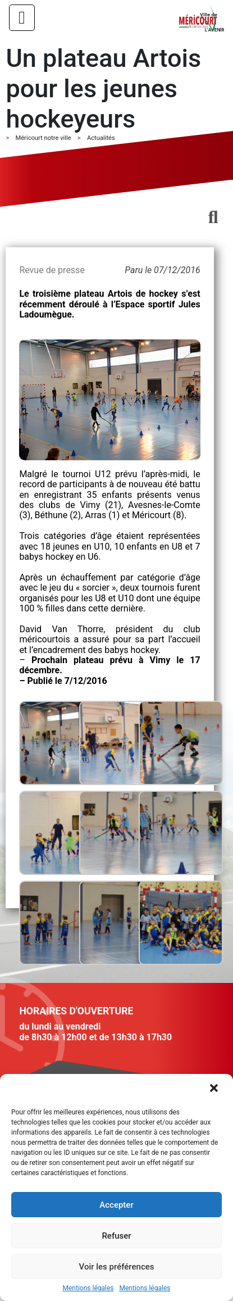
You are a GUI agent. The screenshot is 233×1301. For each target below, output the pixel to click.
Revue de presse (51, 270)
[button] (215, 1089)
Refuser (116, 1236)
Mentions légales (88, 1288)
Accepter (116, 1205)
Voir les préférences (116, 1267)
